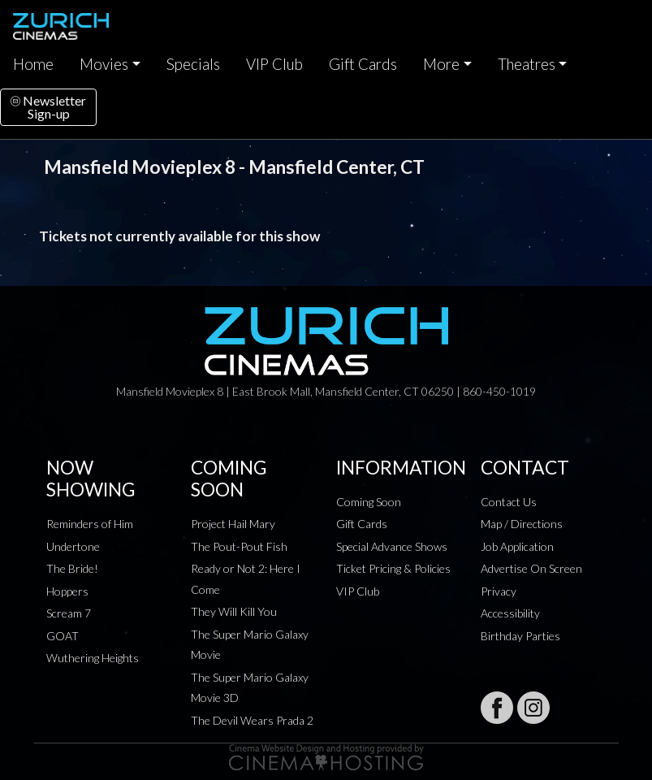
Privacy (498, 591)
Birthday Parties (520, 636)
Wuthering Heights (92, 658)
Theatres (526, 64)
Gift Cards (363, 64)
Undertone (73, 546)
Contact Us (509, 502)
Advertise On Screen (531, 568)
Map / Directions (522, 524)
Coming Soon (368, 502)
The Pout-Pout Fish (239, 546)
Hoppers (67, 591)
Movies (104, 64)
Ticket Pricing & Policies (393, 568)
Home (33, 64)
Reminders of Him (89, 524)
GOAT (62, 636)
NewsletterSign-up (48, 107)
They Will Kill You (234, 611)
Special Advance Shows (391, 546)
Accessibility (510, 613)
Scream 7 (68, 613)
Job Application (517, 546)
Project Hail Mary (233, 524)
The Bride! (72, 568)
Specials (193, 64)
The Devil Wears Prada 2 (252, 720)
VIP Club (274, 64)
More (441, 64)
